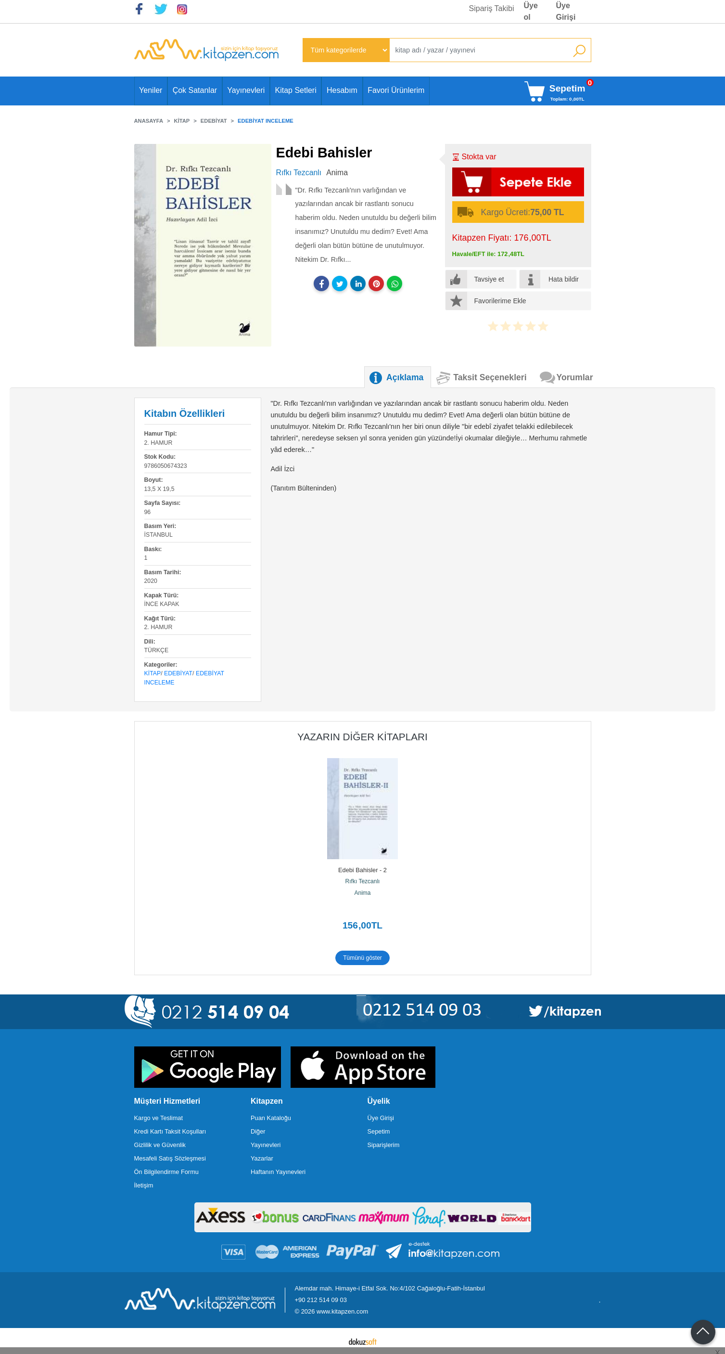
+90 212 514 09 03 (321, 1299)
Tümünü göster (362, 957)
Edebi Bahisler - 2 (362, 870)
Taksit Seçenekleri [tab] (489, 377)
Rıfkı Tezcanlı (362, 881)
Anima (362, 893)
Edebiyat (178, 673)
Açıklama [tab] (404, 377)
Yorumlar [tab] (575, 377)
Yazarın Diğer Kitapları (362, 736)
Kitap (152, 673)
